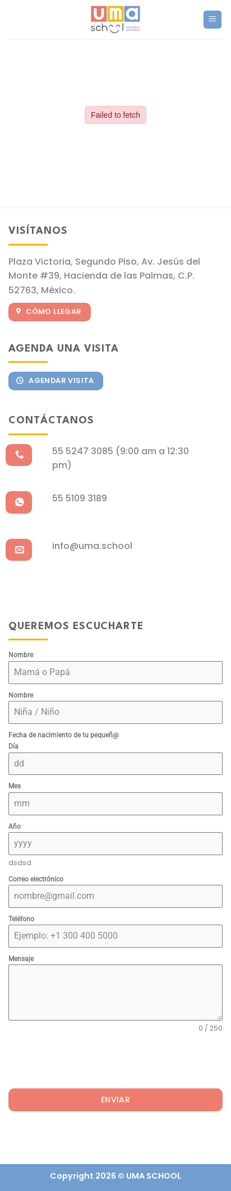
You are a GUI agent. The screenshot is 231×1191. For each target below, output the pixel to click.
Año (14, 826)
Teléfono (21, 919)
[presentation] (93, 1061)
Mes (14, 786)
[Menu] (213, 20)
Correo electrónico (35, 879)
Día (13, 746)
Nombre (20, 655)
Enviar (116, 1099)
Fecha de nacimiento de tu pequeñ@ (63, 735)
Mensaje (21, 959)
